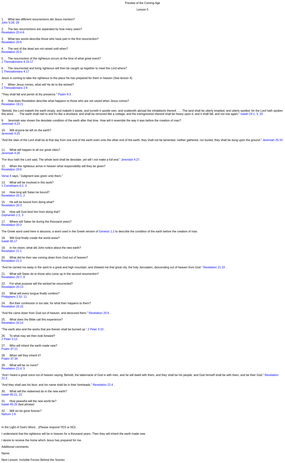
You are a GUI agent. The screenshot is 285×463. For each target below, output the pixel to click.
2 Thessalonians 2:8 (14, 87)
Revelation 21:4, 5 (13, 368)
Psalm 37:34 (9, 358)
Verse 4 (6, 175)
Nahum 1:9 (8, 414)
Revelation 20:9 (99, 313)
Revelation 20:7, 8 (13, 277)
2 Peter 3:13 (9, 339)
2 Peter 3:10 (96, 329)
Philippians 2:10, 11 (14, 296)
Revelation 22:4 (103, 384)
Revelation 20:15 (12, 306)
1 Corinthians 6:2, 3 (14, 185)
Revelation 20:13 (12, 286)
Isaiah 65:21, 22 (11, 394)
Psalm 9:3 (65, 94)
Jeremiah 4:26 (10, 153)
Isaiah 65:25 (9, 404)
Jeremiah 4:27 (130, 159)
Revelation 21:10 (214, 267)
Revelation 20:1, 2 (13, 195)
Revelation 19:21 (12, 104)
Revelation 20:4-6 (12, 32)
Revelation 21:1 (11, 251)
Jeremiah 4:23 (10, 123)
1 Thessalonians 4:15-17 (17, 61)
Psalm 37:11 (9, 348)
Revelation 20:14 (12, 322)
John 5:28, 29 (10, 22)
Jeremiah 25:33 (273, 140)
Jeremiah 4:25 (10, 133)
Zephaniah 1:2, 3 (12, 215)
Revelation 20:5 (11, 51)
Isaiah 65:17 (9, 241)
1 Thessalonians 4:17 (15, 71)
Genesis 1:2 (107, 231)
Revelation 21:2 (11, 260)
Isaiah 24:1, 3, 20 (252, 113)
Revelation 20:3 (11, 205)
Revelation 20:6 (11, 42)
